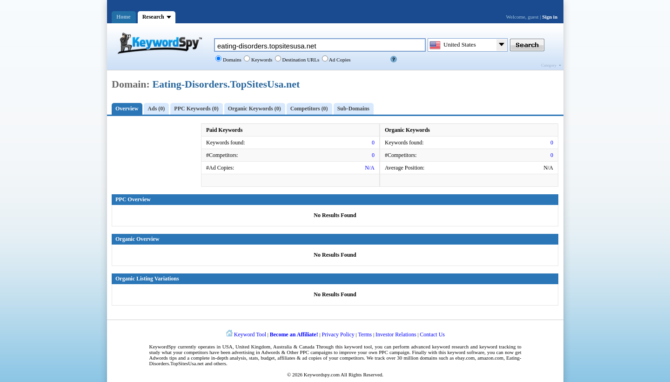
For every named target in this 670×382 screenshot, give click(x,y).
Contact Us (432, 334)
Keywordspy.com (322, 374)
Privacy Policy (338, 334)
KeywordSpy (162, 346)
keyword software (466, 352)
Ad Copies (339, 59)
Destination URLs (300, 59)
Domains (231, 59)
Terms (365, 334)
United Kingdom (252, 346)
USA (227, 346)
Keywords (261, 59)
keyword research (450, 346)
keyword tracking (497, 346)
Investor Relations (395, 334)
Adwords (270, 352)
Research (153, 17)
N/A (370, 167)
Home (123, 17)
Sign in (549, 17)
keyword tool (358, 346)
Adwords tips (163, 358)
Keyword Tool (250, 334)
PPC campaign (394, 352)
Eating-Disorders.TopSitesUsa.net (226, 84)
